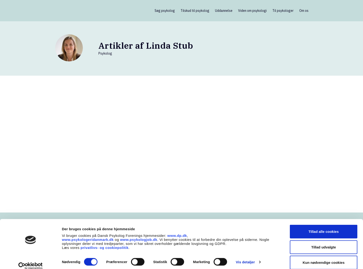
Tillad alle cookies (323, 225)
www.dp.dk (177, 229)
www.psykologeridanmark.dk (88, 233)
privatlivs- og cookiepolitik (104, 241)
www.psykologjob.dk (138, 233)
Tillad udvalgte (323, 241)
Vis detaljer (245, 256)
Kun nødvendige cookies (324, 256)
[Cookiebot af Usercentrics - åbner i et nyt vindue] (30, 259)
